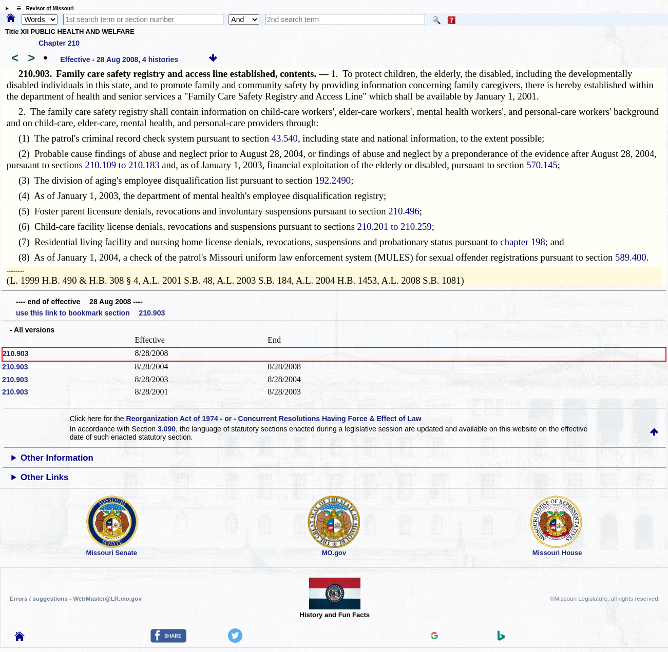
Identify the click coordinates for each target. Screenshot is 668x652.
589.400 (630, 257)
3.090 (167, 429)
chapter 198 (522, 241)
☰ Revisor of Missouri (42, 8)
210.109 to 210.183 (122, 165)
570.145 (542, 165)
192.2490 (333, 180)
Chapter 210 (59, 43)
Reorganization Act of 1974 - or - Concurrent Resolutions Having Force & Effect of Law (274, 418)
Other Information (57, 458)
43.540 (285, 138)
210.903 (16, 353)
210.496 (403, 211)
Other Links (44, 477)
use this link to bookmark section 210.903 (90, 313)
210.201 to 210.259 (394, 226)
